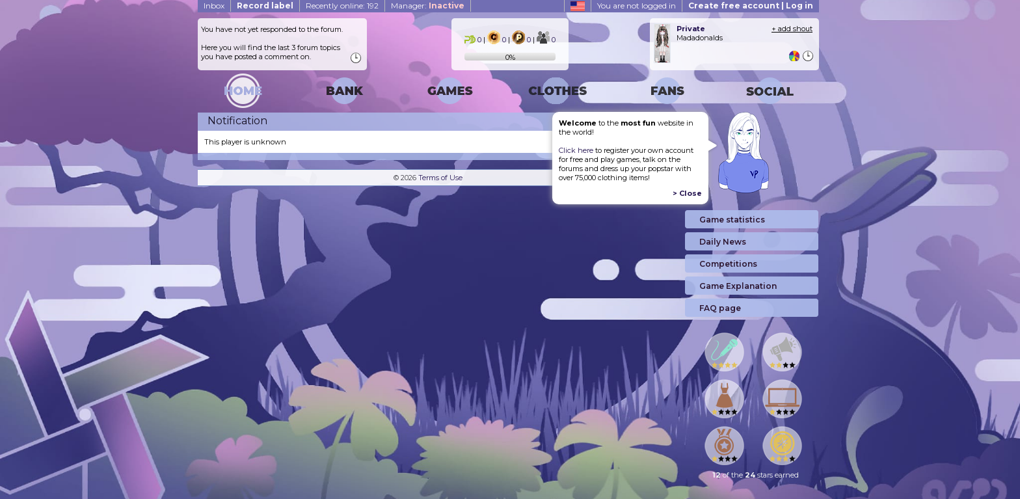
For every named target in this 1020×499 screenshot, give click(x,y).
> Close (687, 193)
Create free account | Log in (750, 5)
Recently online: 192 (342, 5)
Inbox (214, 5)
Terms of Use (440, 177)
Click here (576, 150)
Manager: (427, 5)
